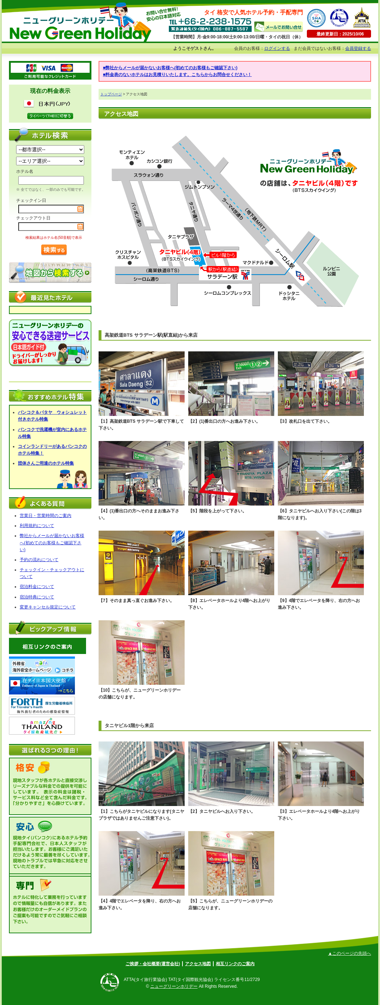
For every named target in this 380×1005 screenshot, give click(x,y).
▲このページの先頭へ (349, 953)
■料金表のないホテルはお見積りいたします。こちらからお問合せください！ (177, 74)
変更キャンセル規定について (48, 607)
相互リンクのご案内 (235, 963)
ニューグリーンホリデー (174, 986)
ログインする (277, 48)
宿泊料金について (37, 586)
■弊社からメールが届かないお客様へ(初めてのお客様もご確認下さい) (170, 67)
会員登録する (358, 48)
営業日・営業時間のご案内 (45, 515)
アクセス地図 (198, 963)
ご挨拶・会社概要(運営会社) (152, 963)
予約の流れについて (39, 559)
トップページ (111, 94)
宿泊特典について (37, 596)
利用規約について (37, 525)
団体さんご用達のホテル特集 (46, 463)
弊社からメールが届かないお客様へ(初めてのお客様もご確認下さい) (52, 542)
